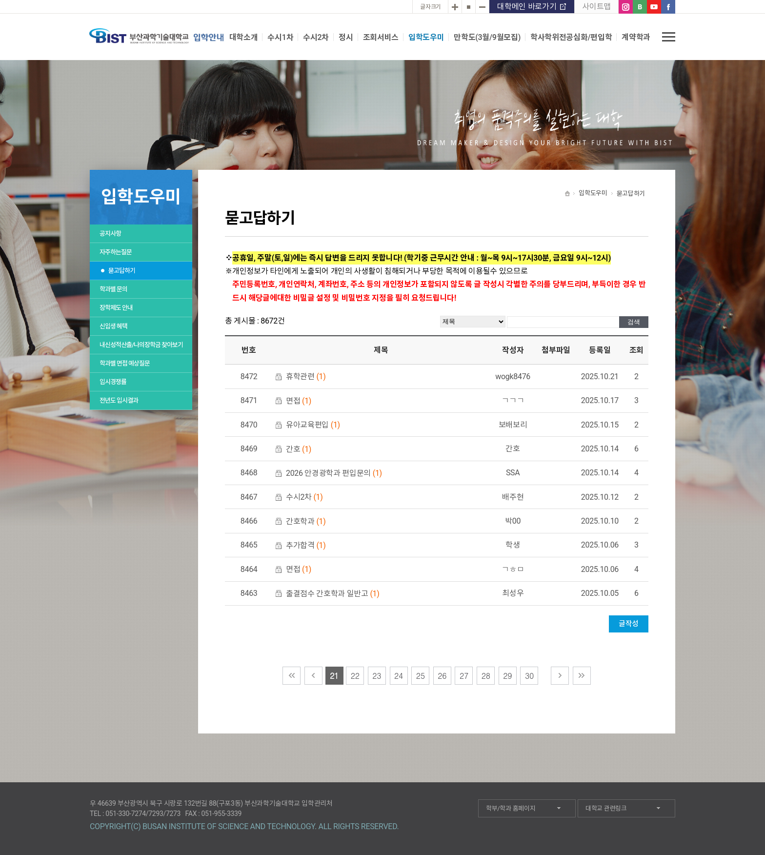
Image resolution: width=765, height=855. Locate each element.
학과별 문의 (113, 289)
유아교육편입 (313, 424)
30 (529, 675)
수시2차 (316, 37)
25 (420, 675)
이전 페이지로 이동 (313, 676)
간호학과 (305, 521)
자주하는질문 (116, 252)
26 (442, 675)
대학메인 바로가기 (526, 6)
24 (398, 675)
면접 (298, 401)
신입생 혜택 (113, 326)
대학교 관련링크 (606, 808)
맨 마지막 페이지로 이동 (582, 676)
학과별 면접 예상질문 (125, 363)
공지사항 (110, 233)
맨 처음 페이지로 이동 (291, 676)
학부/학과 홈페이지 (510, 808)
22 (355, 675)
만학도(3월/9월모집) (487, 37)
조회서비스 (381, 37)
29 (507, 675)
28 (486, 675)
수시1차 (280, 37)
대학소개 (243, 37)
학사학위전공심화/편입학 (571, 37)
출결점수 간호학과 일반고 (333, 593)
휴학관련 (305, 376)
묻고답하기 (121, 270)
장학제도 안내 (116, 307)
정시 (346, 37)
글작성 (629, 623)
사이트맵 (596, 6)
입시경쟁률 (113, 382)
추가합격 (305, 545)
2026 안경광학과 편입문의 (334, 473)
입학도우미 (426, 37)
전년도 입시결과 (119, 400)
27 (464, 675)
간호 (298, 449)
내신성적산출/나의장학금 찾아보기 (141, 344)
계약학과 (636, 37)
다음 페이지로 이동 (560, 676)
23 (376, 675)
